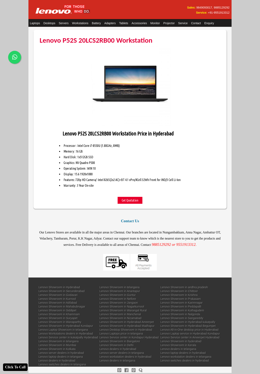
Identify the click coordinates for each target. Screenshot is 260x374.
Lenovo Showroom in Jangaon (119, 302)
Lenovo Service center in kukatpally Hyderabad (68, 337)
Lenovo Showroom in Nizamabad (120, 318)
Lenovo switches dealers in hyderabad (184, 360)
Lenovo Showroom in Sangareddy (181, 318)
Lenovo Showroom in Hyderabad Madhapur (127, 325)
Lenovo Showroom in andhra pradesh (184, 287)
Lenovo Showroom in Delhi (116, 345)
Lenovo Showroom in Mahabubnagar (62, 306)
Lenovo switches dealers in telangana (62, 364)
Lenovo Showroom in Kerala (178, 345)
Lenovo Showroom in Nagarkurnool (122, 306)
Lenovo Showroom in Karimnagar (181, 302)
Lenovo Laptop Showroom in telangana (63, 329)
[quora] (141, 370)
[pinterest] (119, 370)
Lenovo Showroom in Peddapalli (180, 306)
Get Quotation (130, 200)
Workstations (80, 23)
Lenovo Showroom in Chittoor (179, 291)
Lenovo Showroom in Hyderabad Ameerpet (127, 322)
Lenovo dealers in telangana (178, 349)
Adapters (110, 23)
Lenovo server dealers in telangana (122, 352)
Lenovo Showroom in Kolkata (57, 349)
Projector (169, 23)
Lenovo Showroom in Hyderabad (59, 287)
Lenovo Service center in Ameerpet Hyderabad (189, 337)
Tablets (123, 23)
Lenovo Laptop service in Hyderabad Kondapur (190, 333)
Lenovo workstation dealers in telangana (185, 356)
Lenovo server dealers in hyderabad (61, 352)
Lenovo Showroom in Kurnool (57, 298)
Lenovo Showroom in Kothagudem (182, 310)
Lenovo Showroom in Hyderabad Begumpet (188, 325)
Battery (96, 23)
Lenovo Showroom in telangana (120, 287)
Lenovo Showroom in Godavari (58, 295)
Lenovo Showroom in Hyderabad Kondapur (66, 325)
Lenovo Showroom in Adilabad (58, 302)
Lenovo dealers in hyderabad (118, 349)
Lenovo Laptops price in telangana (121, 333)
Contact (196, 23)
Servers (63, 23)
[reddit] (133, 370)
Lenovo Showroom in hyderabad (181, 341)
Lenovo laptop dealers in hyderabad (183, 352)
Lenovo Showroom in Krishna (179, 295)
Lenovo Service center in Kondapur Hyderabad (129, 337)
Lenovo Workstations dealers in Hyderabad (66, 333)
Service (183, 23)
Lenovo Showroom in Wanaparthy (60, 322)
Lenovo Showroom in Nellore (118, 298)
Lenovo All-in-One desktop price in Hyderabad (189, 329)
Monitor (155, 23)
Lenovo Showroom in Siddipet (57, 310)
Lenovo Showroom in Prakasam (180, 298)
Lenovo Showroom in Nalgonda (180, 314)
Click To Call (15, 367)
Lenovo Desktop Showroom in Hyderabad (126, 329)
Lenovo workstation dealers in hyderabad (125, 356)
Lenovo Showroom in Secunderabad (62, 291)
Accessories (139, 23)
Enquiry (209, 23)
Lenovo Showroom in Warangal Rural (123, 310)
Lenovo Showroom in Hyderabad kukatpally (187, 322)
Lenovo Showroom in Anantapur (120, 291)
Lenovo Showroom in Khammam (59, 314)
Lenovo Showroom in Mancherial (120, 314)
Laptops (35, 23)
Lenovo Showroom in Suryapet (58, 318)
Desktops (49, 23)
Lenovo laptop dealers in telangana (61, 356)
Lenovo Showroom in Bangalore (120, 341)
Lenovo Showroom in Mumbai (57, 345)
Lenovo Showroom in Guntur (118, 295)
